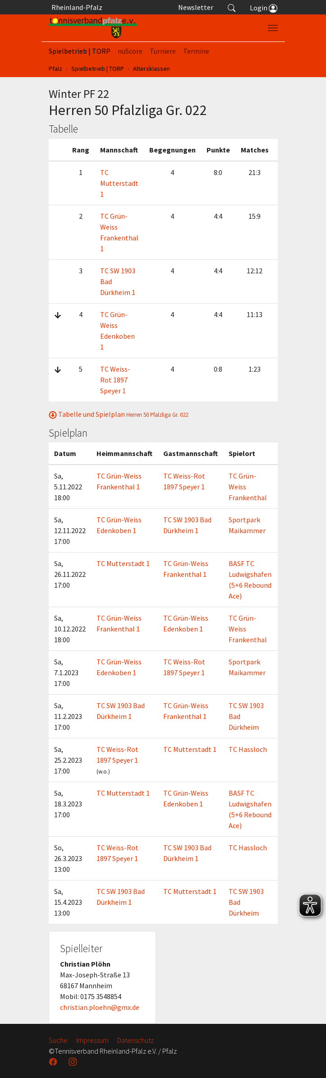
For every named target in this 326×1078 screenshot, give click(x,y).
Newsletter (195, 7)
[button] (231, 7)
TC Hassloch (248, 749)
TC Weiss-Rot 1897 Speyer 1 (115, 379)
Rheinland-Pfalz (75, 7)
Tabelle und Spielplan (118, 414)
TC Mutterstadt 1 (119, 183)
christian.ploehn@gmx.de (99, 1007)
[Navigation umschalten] (273, 28)
